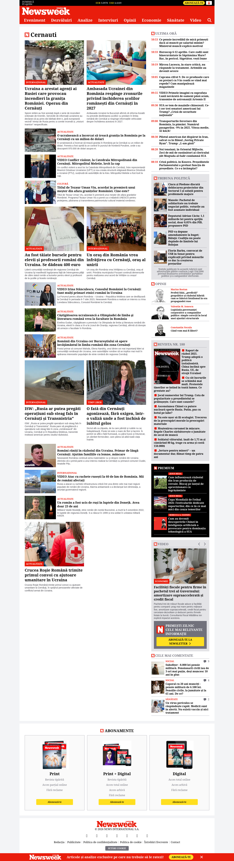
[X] (96, 835)
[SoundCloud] (147, 835)
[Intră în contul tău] (209, 3)
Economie (151, 20)
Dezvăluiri (61, 20)
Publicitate (74, 842)
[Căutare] (209, 20)
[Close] (202, 857)
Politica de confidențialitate (100, 842)
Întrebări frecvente (156, 842)
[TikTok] (127, 835)
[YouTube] (106, 835)
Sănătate (175, 20)
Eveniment (34, 20)
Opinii (130, 20)
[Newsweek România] (46, 11)
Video (195, 20)
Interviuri (108, 20)
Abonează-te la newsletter (180, 641)
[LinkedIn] (137, 835)
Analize (85, 20)
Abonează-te (193, 3)
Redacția (59, 842)
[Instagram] (117, 835)
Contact (175, 842)
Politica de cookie (131, 842)
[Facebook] (86, 835)
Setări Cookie (117, 848)
